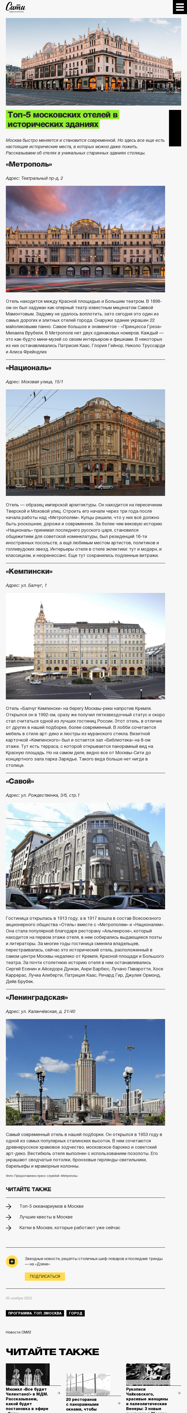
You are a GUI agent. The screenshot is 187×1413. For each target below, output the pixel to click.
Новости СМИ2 (18, 1332)
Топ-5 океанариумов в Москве (51, 1206)
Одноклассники (175, 140)
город (75, 1313)
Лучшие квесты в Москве (46, 1217)
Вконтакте (175, 128)
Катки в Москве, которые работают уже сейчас (69, 1227)
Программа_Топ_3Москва (35, 1313)
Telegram (175, 116)
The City (16, 7)
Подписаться (45, 1276)
